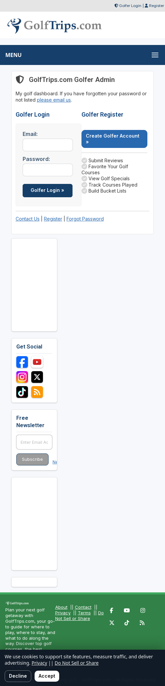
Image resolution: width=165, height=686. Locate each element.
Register (156, 5)
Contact (83, 607)
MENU (13, 55)
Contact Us (28, 219)
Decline (18, 676)
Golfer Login (130, 5)
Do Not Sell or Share (79, 615)
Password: (36, 159)
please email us (54, 100)
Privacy (63, 612)
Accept (47, 676)
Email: (30, 134)
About (61, 607)
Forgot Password (85, 219)
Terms (84, 612)
